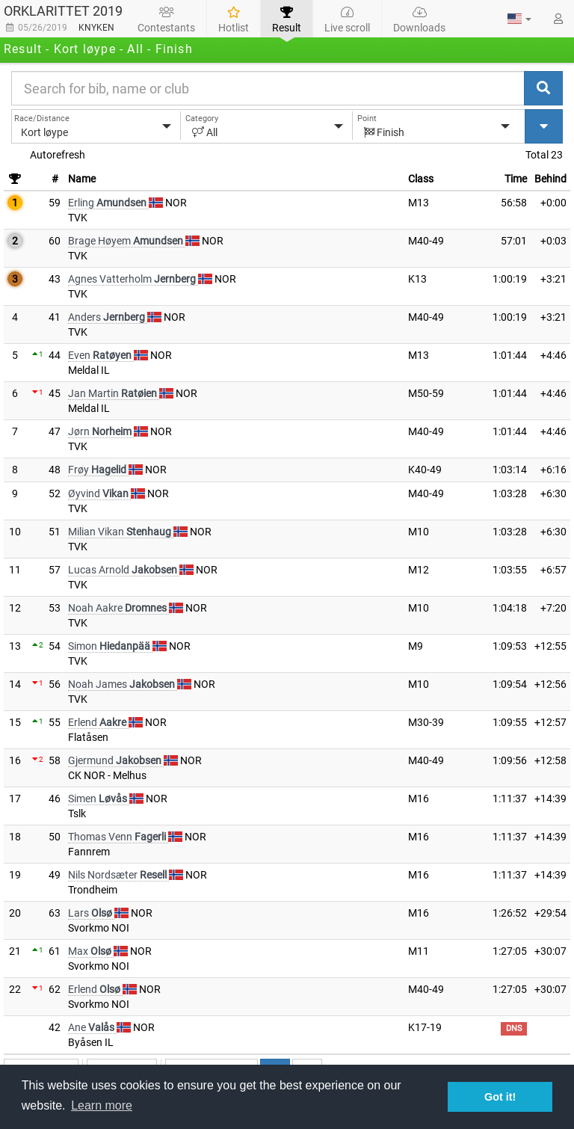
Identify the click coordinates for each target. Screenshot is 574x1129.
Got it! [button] (500, 1097)
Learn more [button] (101, 1105)
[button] (519, 18)
